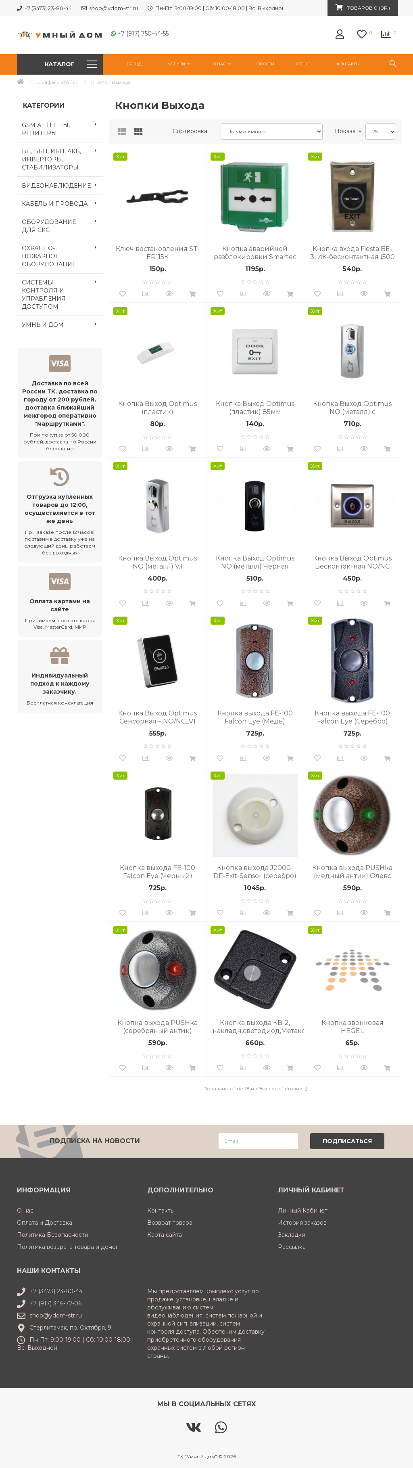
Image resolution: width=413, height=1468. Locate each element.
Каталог (70, 64)
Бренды (136, 64)
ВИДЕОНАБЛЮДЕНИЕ (62, 184)
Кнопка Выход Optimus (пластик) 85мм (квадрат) (255, 408)
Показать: (347, 131)
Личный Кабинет (302, 1209)
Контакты (348, 64)
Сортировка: (191, 131)
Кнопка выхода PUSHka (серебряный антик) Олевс (157, 1027)
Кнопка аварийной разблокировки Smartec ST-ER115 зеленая (255, 253)
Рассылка (292, 1246)
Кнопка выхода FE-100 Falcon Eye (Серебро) (352, 717)
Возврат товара (169, 1221)
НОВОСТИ (263, 64)
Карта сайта (164, 1234)
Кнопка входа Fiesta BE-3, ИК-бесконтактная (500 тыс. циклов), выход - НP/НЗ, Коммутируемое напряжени (352, 253)
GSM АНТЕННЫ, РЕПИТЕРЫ (62, 127)
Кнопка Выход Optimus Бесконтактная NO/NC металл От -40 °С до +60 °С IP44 (352, 562)
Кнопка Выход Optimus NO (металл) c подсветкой (352, 408)
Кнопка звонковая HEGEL (352, 1027)
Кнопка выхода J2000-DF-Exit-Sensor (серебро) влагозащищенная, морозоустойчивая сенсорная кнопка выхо (254, 872)
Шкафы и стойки (57, 82)
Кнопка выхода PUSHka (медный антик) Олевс (352, 872)
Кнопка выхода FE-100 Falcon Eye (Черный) (157, 872)
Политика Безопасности (52, 1234)
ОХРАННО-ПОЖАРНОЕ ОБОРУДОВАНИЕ (62, 254)
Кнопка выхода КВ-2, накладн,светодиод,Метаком (258, 1027)
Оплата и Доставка (44, 1221)
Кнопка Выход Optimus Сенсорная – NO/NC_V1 (157, 717)
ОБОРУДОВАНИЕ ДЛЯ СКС (62, 223)
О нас (222, 64)
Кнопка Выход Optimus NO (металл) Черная (255, 562)
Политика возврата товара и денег (67, 1246)
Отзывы (305, 64)
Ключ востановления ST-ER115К (158, 253)
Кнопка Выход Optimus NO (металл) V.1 (157, 562)
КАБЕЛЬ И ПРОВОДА (62, 203)
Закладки (291, 1234)
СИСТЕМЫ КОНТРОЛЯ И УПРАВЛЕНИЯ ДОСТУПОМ (62, 292)
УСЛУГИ (179, 64)
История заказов (302, 1221)
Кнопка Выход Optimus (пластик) (157, 408)
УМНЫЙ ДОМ (62, 324)
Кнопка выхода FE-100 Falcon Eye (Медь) (255, 717)
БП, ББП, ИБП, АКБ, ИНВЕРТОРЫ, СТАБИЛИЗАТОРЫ (62, 157)
